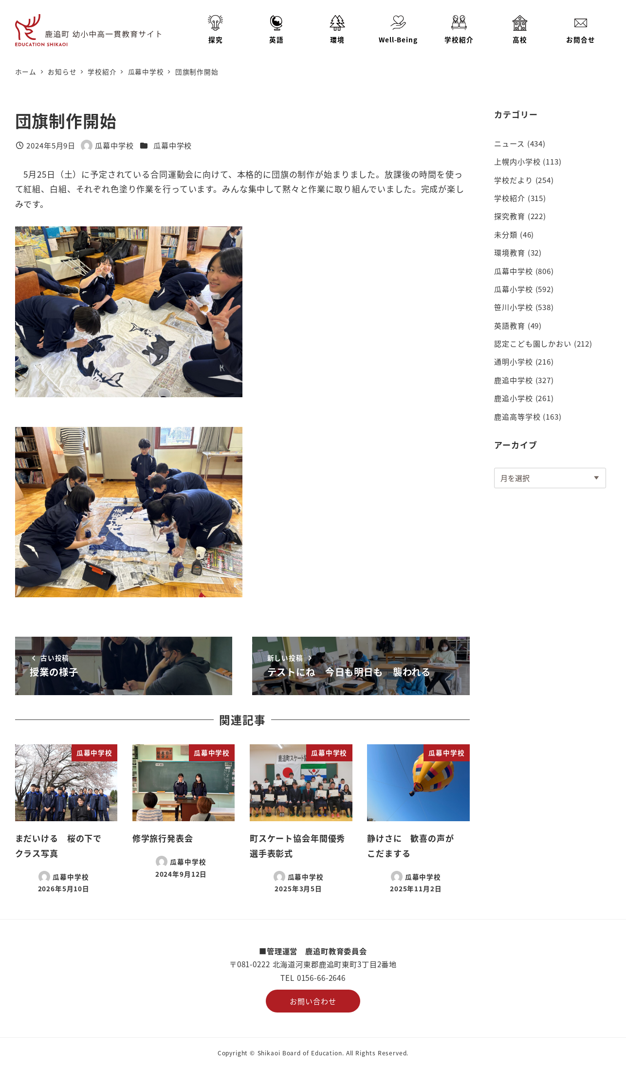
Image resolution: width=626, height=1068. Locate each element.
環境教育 (509, 252)
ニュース (509, 143)
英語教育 (509, 325)
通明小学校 (513, 361)
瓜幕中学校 (172, 145)
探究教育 (509, 215)
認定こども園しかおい (532, 343)
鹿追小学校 (513, 397)
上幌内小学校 (517, 161)
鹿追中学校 (513, 379)
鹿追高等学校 (517, 416)
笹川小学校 (513, 306)
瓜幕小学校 (513, 288)
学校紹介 (509, 197)
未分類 (505, 234)
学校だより (513, 179)
